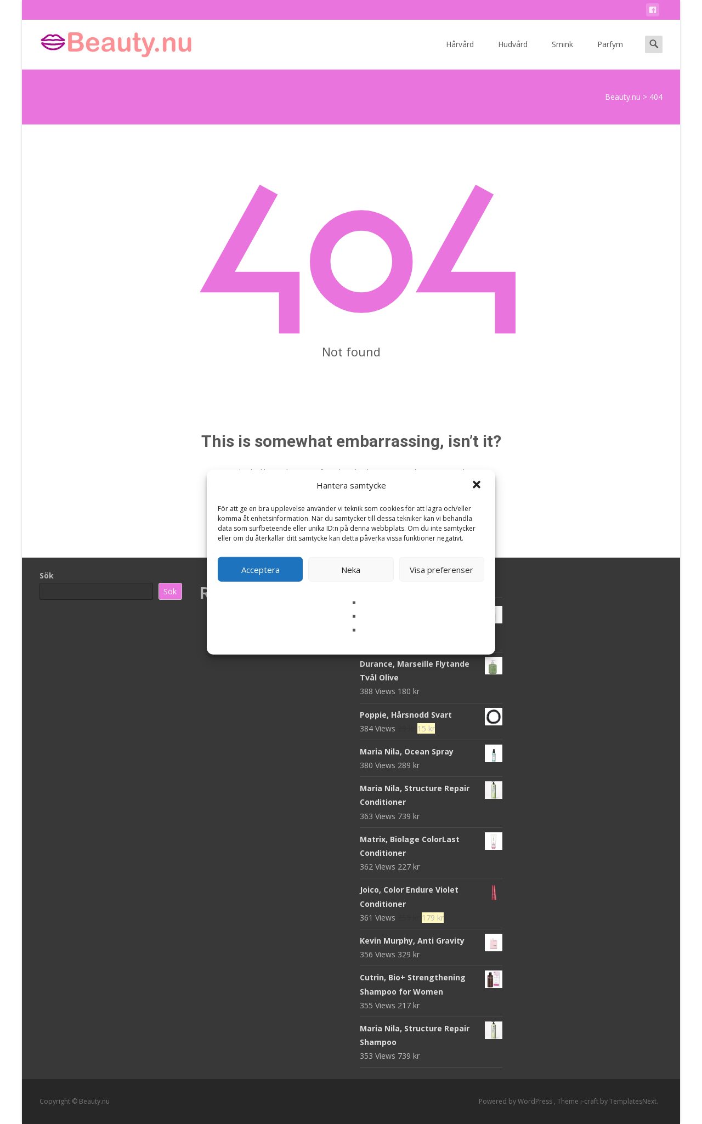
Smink (562, 54)
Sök (46, 575)
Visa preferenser (441, 569)
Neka (350, 569)
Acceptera (260, 569)
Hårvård (460, 54)
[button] (477, 485)
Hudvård (513, 54)
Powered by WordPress (516, 1101)
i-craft (590, 1101)
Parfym (610, 54)
